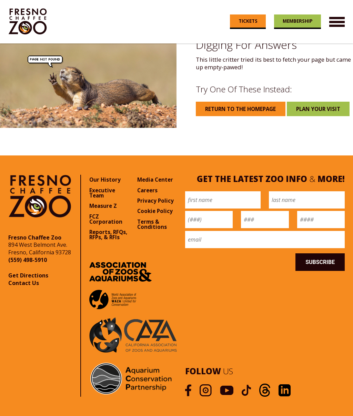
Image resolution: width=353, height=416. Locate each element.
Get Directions (28, 275)
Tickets (248, 21)
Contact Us (23, 283)
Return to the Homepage (240, 108)
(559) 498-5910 (27, 260)
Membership (298, 21)
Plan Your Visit (318, 108)
